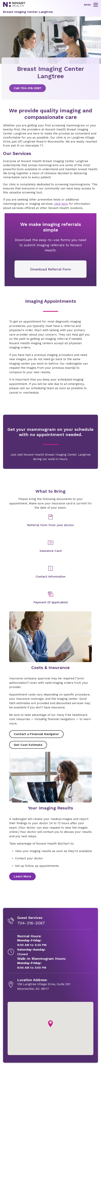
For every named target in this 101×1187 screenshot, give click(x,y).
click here (61, 204)
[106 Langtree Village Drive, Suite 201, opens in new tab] (43, 984)
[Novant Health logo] (14, 6)
